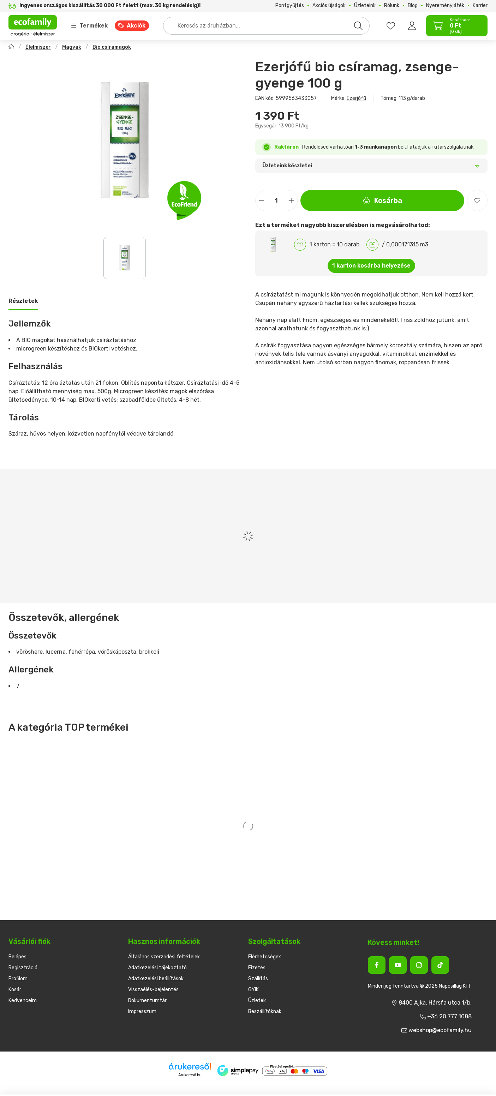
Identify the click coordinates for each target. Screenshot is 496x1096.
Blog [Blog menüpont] (413, 5)
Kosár (14, 990)
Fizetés (256, 968)
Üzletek (257, 1001)
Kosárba (382, 200)
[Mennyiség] (276, 200)
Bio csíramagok (111, 47)
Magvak (71, 47)
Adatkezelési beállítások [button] (156, 979)
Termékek (89, 25)
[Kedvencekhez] (477, 200)
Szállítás (258, 979)
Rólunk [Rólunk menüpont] (391, 5)
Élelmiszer (38, 47)
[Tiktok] (440, 965)
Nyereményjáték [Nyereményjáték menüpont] (445, 5)
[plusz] (291, 201)
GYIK (253, 990)
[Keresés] (358, 26)
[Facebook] (377, 965)
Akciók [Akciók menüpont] (136, 25)
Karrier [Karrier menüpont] (480, 5)
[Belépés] (412, 26)
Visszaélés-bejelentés (153, 990)
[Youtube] (398, 965)
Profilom (18, 979)
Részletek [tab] (23, 301)
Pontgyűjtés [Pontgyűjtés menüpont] (289, 5)
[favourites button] (391, 26)
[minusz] (262, 201)
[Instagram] (419, 965)
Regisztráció (22, 968)
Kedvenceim (22, 1001)
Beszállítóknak (264, 1011)
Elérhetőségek (264, 957)
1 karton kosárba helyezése (371, 265)
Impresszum (142, 1011)
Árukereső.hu (189, 1075)
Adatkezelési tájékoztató (157, 968)
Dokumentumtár (147, 1001)
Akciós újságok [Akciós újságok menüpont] (329, 5)
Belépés (17, 957)
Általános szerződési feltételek (164, 957)
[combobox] (266, 26)
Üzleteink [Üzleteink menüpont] (365, 5)
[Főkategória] (11, 47)
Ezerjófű (356, 98)
